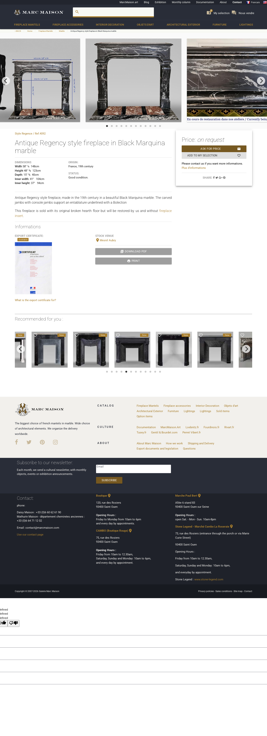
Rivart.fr (229, 427)
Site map (238, 591)
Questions (189, 448)
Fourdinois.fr (211, 427)
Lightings (246, 24)
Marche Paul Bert (188, 495)
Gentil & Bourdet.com (164, 432)
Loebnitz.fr (192, 427)
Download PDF (133, 251)
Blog (146, 2)
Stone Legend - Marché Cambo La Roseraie (204, 526)
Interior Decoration (110, 24)
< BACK (18, 31)
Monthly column (181, 2)
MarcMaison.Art (171, 427)
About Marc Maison (149, 443)
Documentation (205, 2)
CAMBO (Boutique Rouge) (114, 530)
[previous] (6, 81)
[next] (261, 81)
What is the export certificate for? (35, 300)
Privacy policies (206, 591)
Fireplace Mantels (27, 24)
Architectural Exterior (183, 24)
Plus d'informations (194, 168)
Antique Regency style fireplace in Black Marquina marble (93, 31)
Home (30, 31)
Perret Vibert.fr (191, 432)
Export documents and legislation (157, 448)
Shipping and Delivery (201, 443)
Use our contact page (30, 534)
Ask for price (220, 148)
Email (100, 466)
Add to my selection (214, 155)
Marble (62, 31)
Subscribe (109, 480)
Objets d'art (145, 24)
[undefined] (13, 623)
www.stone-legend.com (208, 579)
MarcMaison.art (129, 2)
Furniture (220, 24)
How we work (174, 443)
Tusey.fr (141, 432)
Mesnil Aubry (105, 240)
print (133, 261)
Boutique (103, 495)
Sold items (223, 411)
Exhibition (160, 2)
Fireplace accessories (68, 24)
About (223, 2)
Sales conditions (224, 591)
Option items (145, 416)
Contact (237, 2)
